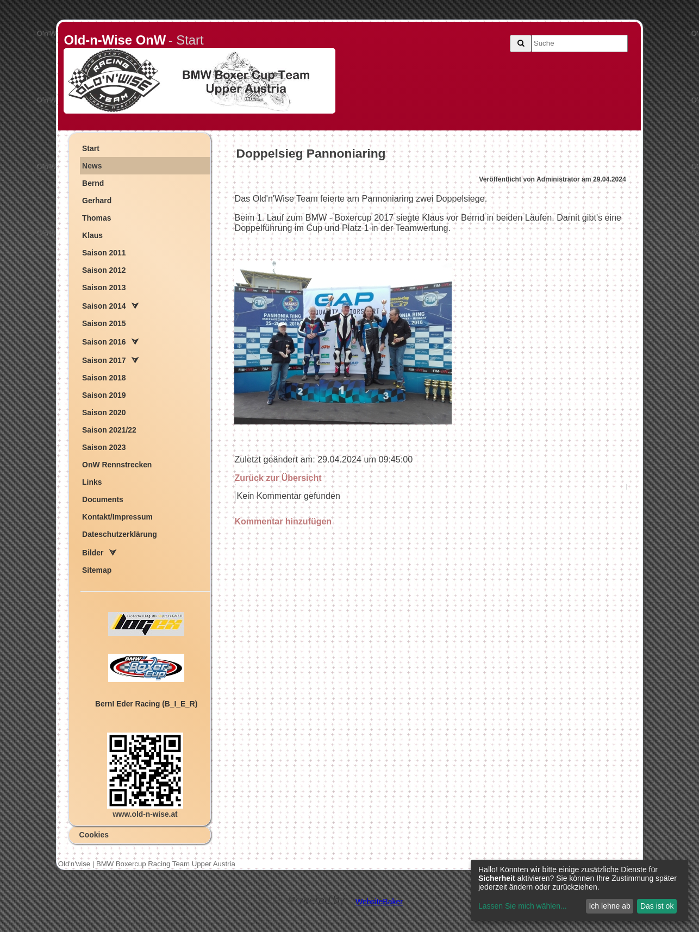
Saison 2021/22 (109, 430)
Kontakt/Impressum (117, 516)
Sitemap (96, 570)
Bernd (93, 183)
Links (92, 482)
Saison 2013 (104, 287)
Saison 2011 (104, 252)
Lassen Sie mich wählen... (522, 906)
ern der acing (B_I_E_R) (146, 704)
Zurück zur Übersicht (277, 478)
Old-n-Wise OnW (115, 40)
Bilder (92, 552)
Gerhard (96, 200)
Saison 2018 (104, 377)
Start (90, 148)
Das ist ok (656, 906)
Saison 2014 (104, 306)
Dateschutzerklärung (119, 534)
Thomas (96, 218)
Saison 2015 (104, 323)
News (92, 165)
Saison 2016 (104, 341)
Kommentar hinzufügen (283, 521)
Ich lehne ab (609, 906)
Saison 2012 (104, 270)
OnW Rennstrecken (117, 464)
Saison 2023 (104, 447)
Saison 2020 (104, 412)
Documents (102, 499)
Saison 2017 (104, 360)
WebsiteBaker (379, 901)
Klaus (92, 235)
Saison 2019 (104, 395)
